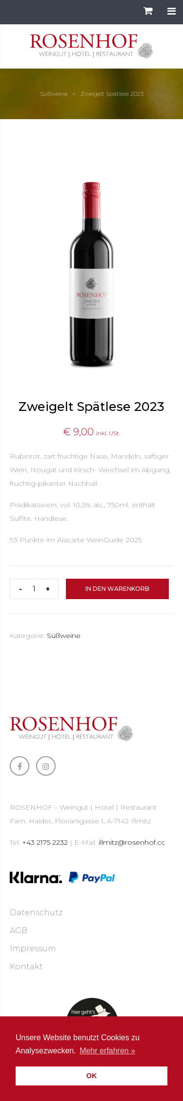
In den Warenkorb (117, 588)
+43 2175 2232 (45, 842)
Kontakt (26, 966)
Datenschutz (36, 912)
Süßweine (53, 93)
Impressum (33, 948)
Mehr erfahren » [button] (107, 1051)
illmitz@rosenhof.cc (132, 842)
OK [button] (91, 1076)
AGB (18, 930)
